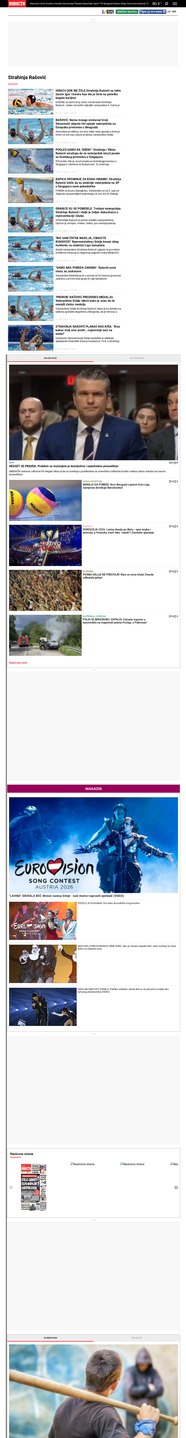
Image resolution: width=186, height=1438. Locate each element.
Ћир (174, 11)
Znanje (129, 1381)
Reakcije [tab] (164, 761)
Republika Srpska (17, 1408)
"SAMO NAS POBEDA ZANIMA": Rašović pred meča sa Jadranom (86, 269)
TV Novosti (103, 1381)
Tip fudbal (73, 1373)
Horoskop (132, 1053)
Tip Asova (73, 1385)
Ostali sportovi (153, 156)
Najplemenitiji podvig (21, 1377)
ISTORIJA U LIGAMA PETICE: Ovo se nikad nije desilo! (122, 1266)
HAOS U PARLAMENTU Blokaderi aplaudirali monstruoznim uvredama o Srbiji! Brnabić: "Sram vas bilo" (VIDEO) (36, 1251)
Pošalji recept (104, 1360)
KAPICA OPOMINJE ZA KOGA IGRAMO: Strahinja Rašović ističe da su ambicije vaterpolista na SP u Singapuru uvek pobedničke (88, 182)
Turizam (161, 1398)
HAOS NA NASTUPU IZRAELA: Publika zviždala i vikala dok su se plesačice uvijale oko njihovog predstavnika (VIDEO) (161, 445)
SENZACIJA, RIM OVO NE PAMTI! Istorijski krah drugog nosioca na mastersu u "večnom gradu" (79, 1281)
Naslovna (34, 3)
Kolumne (14, 1349)
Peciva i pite (103, 1357)
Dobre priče (15, 1345)
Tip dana (72, 1377)
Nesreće (72, 1353)
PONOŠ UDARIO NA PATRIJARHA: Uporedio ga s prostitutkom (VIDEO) (27, 1240)
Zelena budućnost (136, 1385)
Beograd (108, 3)
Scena (14, 1417)
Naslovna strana (138, 578)
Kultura (116, 3)
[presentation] (127, 611)
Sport (96, 3)
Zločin (71, 1341)
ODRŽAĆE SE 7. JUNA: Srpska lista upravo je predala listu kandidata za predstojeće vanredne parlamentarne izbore (36, 1297)
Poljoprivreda (133, 1345)
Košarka (153, 190)
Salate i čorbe (104, 1345)
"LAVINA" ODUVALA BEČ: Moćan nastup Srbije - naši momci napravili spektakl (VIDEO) (150, 396)
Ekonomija (68, 3)
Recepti (102, 1336)
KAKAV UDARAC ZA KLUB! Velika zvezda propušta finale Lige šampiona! (122, 1297)
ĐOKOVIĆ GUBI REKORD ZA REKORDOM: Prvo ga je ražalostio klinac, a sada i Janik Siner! (79, 1297)
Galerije (16, 1423)
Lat (169, 11)
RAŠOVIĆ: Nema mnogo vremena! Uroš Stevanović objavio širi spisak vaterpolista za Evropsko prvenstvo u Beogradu (86, 123)
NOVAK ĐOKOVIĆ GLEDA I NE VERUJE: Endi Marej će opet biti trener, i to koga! (79, 1266)
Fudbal (130, 799)
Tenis (57, 1204)
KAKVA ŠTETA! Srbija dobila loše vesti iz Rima (70, 1238)
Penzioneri (44, 1349)
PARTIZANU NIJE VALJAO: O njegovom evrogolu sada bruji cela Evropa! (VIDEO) (123, 1251)
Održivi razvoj (136, 1367)
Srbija (123, 3)
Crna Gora (132, 3)
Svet (128, 130)
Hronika (58, 3)
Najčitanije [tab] (164, 92)
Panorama (163, 1367)
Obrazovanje (46, 1353)
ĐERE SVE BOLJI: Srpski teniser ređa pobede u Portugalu (80, 1251)
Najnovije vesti (135, 226)
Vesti (42, 3)
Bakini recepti (104, 1349)
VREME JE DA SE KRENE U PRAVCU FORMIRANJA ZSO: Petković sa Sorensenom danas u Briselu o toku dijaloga (36, 1281)
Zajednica (131, 1377)
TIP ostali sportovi (154, 839)
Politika (153, 873)
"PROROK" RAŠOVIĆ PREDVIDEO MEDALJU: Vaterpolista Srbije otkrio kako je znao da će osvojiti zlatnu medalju (85, 300)
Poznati (153, 174)
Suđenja (72, 1349)
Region (159, 1345)
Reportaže (87, 3)
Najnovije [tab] (137, 92)
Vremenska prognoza (142, 1117)
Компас (142, 3)
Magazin (151, 352)
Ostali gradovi (134, 1194)
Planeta (78, 3)
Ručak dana (103, 1353)
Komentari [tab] (137, 761)
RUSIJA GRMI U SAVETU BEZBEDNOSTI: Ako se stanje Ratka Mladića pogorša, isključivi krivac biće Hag (36, 1266)
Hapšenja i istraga (154, 207)
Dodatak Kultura (106, 1377)
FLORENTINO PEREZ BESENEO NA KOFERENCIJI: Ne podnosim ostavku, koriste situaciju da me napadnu (123, 1281)
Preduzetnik (132, 1349)
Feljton (42, 1345)
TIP (101, 3)
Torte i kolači (104, 1341)
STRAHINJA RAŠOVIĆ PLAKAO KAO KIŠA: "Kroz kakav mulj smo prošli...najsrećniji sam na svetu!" (88, 330)
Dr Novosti (164, 1380)
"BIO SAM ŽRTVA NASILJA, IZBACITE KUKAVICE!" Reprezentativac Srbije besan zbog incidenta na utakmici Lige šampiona (87, 241)
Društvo (50, 3)
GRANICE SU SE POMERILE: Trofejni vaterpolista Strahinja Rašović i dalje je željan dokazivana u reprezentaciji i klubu (88, 212)
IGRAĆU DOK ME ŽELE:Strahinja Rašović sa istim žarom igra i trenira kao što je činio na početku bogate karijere (88, 94)
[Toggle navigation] (175, 3)
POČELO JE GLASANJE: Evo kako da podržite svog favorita (160, 410)
